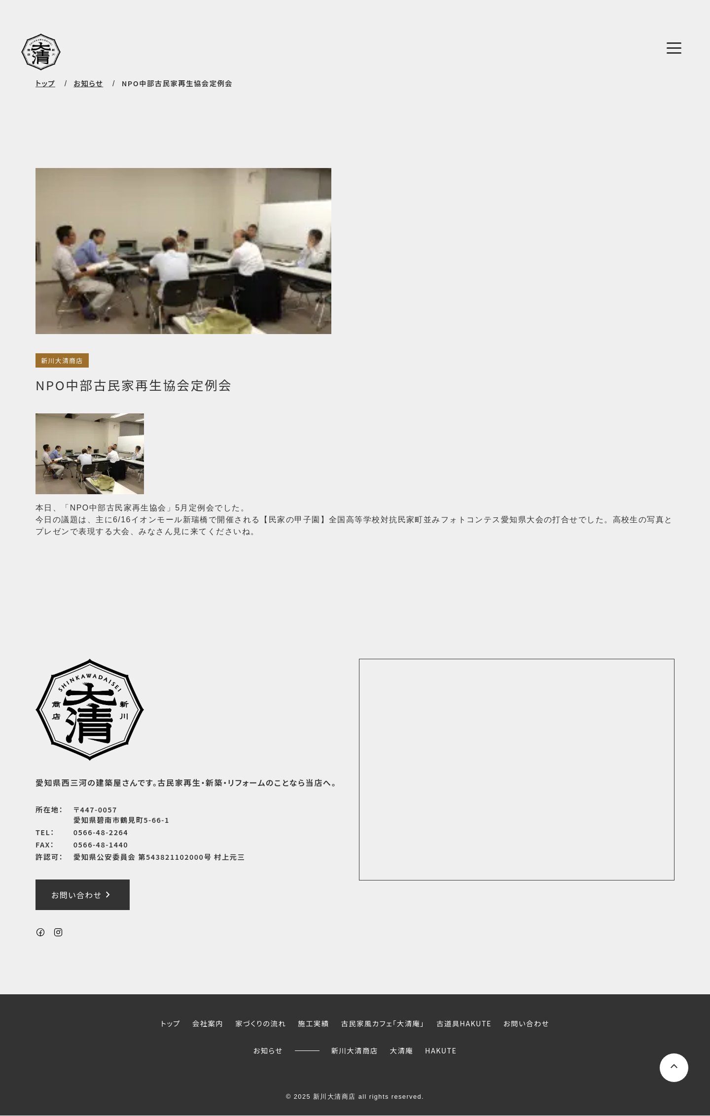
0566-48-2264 (100, 832)
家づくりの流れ (260, 1023)
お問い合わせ (82, 895)
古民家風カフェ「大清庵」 (383, 1023)
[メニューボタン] (674, 48)
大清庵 (402, 1051)
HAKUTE (441, 1051)
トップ (45, 83)
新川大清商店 (62, 360)
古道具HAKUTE (464, 1023)
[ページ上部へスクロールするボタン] (674, 1067)
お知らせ (268, 1051)
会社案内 (207, 1023)
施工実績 (313, 1023)
